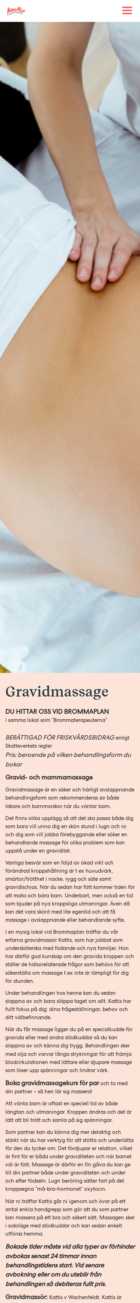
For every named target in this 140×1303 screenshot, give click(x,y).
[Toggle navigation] (127, 10)
